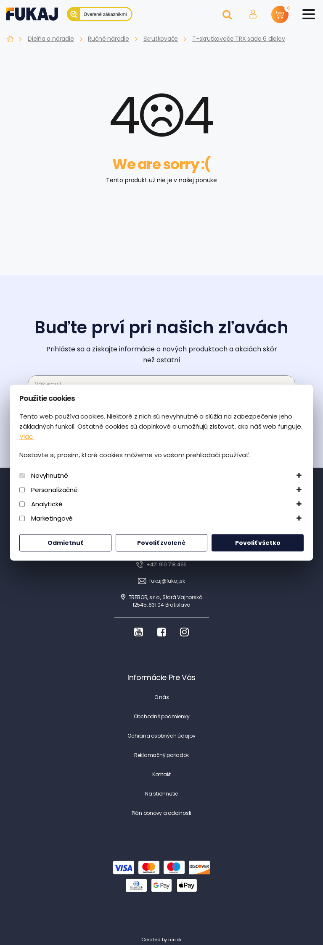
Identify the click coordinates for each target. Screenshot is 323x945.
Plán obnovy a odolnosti (161, 813)
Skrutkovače (160, 38)
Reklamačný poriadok (161, 755)
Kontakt (161, 774)
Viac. (26, 436)
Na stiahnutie (161, 793)
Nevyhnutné (49, 475)
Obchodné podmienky (162, 716)
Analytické (47, 504)
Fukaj (10, 39)
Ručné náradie (108, 38)
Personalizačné (54, 489)
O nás (161, 697)
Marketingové (52, 518)
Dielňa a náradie (51, 38)
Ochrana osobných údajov (161, 735)
